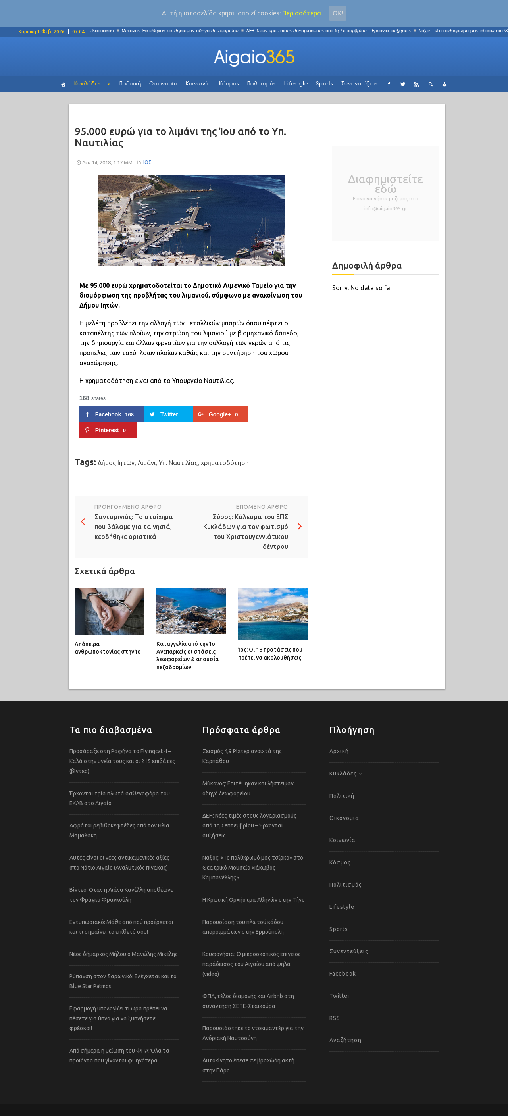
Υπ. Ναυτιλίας (178, 462)
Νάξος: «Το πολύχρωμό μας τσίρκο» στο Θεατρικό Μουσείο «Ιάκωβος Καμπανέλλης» (252, 867)
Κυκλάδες (87, 84)
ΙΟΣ (147, 162)
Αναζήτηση (345, 1040)
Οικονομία (163, 84)
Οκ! (338, 13)
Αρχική (339, 751)
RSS (334, 1018)
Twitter (339, 996)
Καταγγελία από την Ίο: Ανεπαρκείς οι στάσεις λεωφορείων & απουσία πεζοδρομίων (187, 655)
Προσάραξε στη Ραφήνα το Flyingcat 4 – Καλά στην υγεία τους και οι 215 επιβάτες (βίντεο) (122, 761)
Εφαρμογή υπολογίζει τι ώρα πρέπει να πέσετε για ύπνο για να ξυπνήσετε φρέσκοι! (118, 1018)
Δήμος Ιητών (116, 462)
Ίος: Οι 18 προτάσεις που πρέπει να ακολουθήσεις (270, 654)
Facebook (342, 973)
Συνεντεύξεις (359, 84)
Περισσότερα (301, 13)
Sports (324, 84)
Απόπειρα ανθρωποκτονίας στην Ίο (108, 648)
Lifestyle (296, 84)
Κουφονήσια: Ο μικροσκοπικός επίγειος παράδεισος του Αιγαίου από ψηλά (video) (251, 964)
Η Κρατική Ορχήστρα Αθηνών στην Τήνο (253, 900)
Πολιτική (130, 84)
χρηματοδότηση (225, 462)
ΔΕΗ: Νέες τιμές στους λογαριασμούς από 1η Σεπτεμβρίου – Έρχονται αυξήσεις (331, 31)
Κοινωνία (198, 84)
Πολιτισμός (261, 84)
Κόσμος (229, 84)
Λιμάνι (147, 462)
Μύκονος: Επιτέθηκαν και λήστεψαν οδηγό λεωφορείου (183, 31)
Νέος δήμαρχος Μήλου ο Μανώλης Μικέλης (123, 954)
